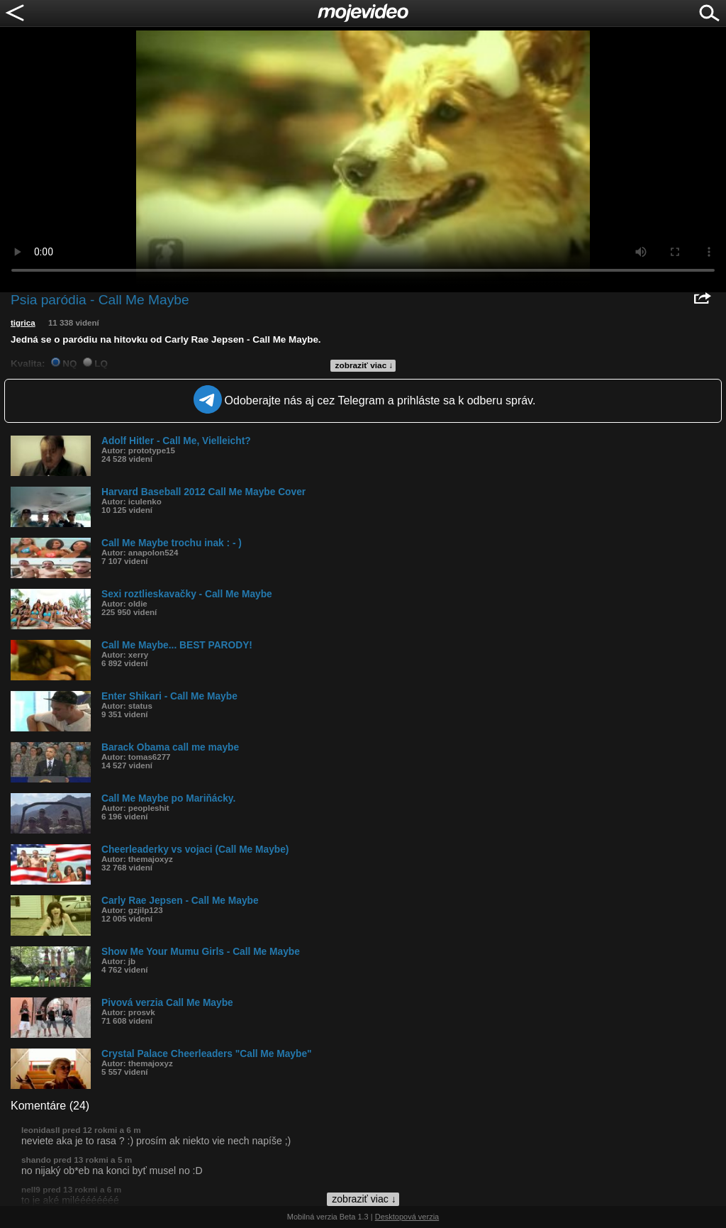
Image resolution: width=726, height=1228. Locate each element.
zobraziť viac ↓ (364, 365)
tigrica (23, 323)
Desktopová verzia (407, 1216)
